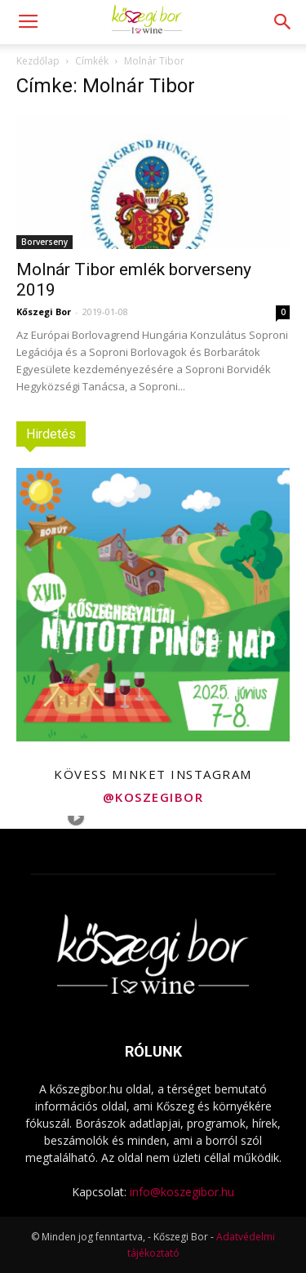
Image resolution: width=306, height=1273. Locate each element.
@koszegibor (153, 797)
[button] (283, 22)
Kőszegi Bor (43, 311)
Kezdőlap (38, 61)
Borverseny (44, 241)
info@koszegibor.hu (182, 1192)
